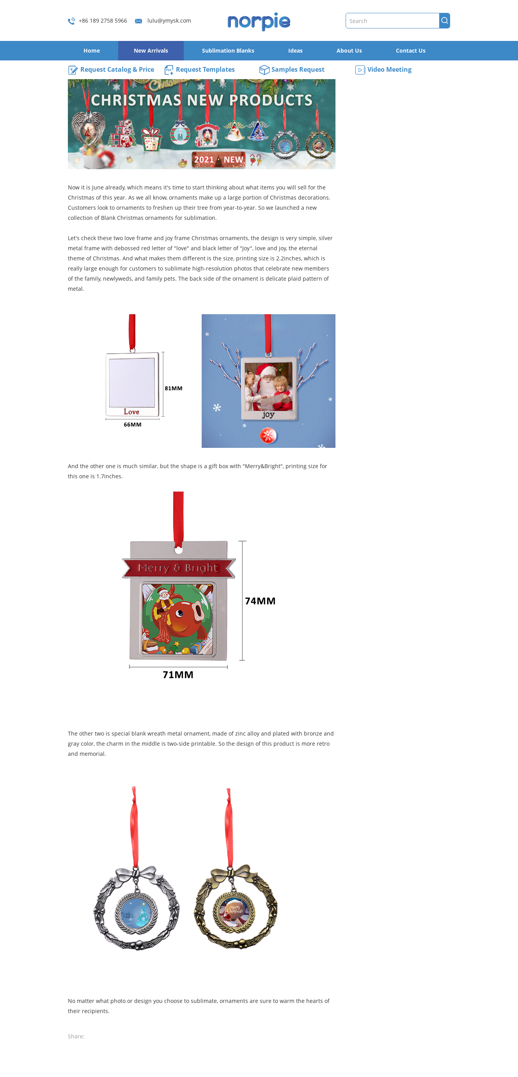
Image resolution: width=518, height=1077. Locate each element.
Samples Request (292, 70)
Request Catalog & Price (111, 70)
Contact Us (411, 50)
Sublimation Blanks (228, 50)
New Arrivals (151, 50)
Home (91, 50)
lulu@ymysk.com (169, 20)
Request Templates (199, 70)
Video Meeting (383, 70)
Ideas (295, 50)
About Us (349, 50)
